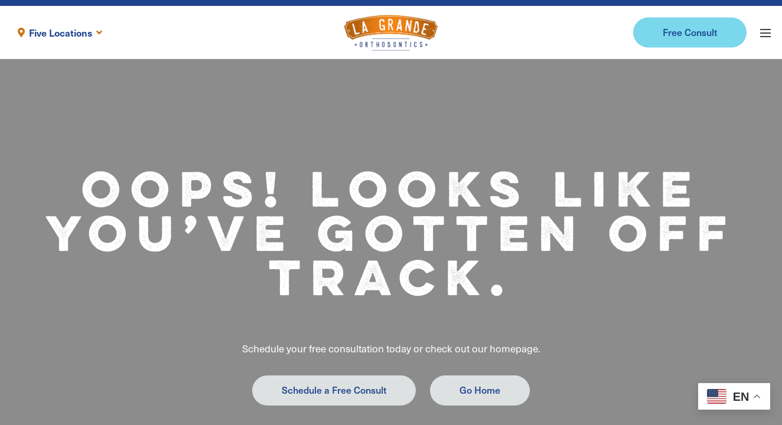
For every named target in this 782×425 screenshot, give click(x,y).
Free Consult (690, 32)
